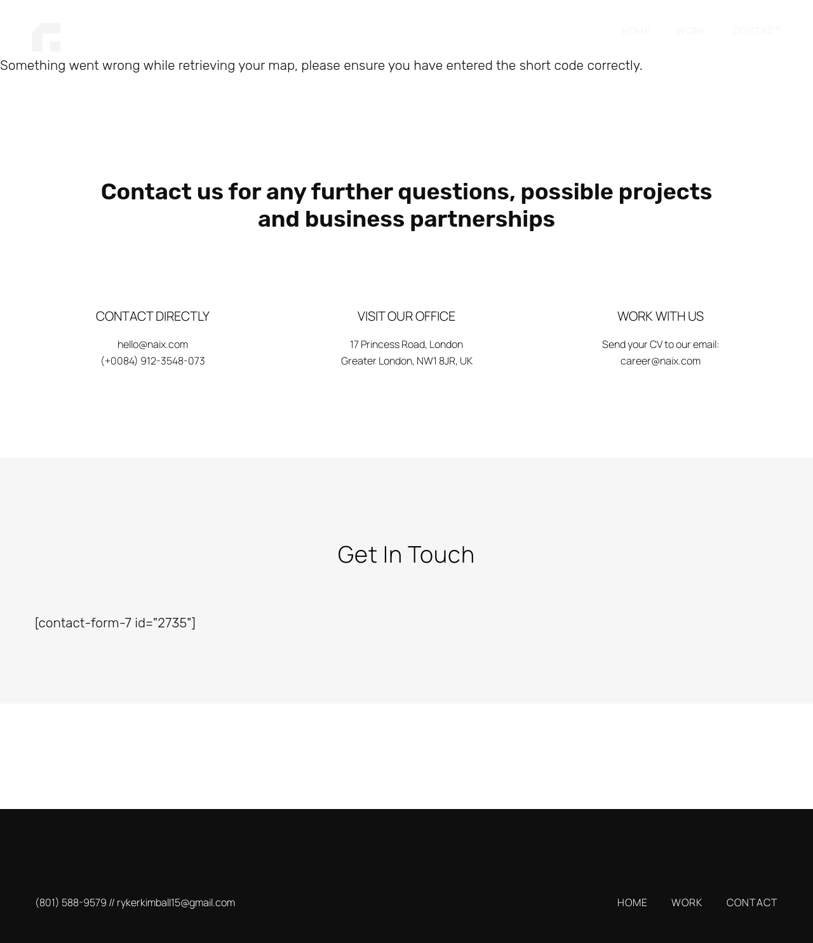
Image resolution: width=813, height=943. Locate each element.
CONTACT (757, 31)
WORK (691, 31)
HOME (636, 31)
